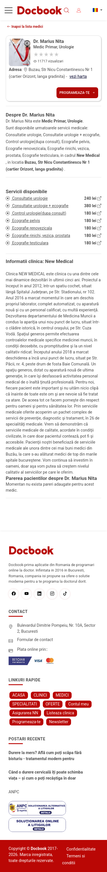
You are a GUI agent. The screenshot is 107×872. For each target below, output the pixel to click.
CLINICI (40, 695)
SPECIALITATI (24, 704)
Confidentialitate (81, 849)
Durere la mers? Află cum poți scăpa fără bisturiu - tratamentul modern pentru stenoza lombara (45, 756)
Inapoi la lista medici (25, 27)
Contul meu (78, 704)
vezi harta (78, 76)
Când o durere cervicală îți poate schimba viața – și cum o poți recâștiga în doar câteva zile (46, 775)
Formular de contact (35, 639)
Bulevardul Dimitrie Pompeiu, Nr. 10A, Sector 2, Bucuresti (56, 628)
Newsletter (58, 721)
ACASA (18, 695)
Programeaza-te (77, 93)
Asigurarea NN (25, 713)
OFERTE (53, 704)
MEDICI (62, 695)
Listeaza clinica (60, 713)
